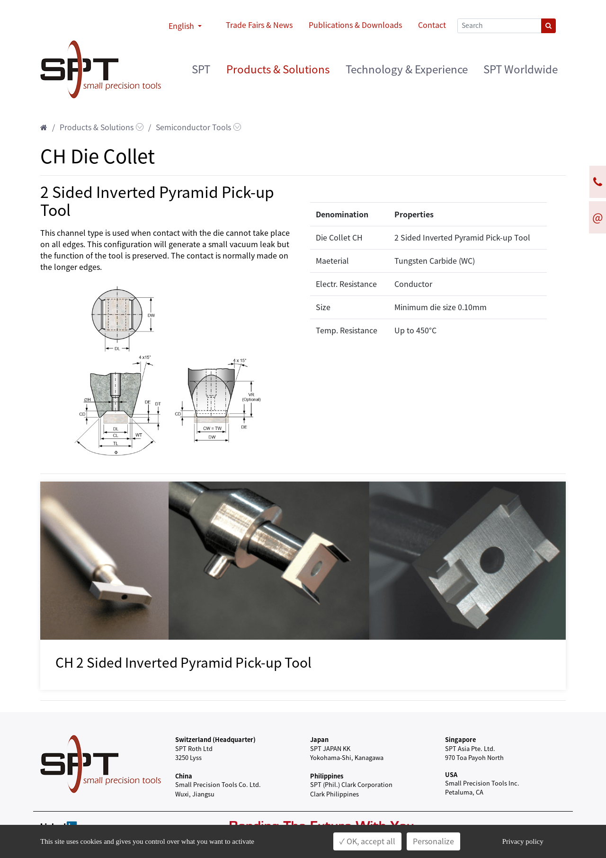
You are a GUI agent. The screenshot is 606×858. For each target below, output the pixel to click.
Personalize (433, 841)
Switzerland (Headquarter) (215, 739)
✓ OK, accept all (367, 841)
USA (451, 774)
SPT (201, 69)
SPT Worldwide (520, 69)
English (182, 26)
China (183, 775)
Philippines (326, 775)
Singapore (460, 739)
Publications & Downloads (355, 25)
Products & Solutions (278, 69)
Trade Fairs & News (259, 25)
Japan (319, 739)
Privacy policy (523, 841)
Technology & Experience (407, 69)
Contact (432, 25)
